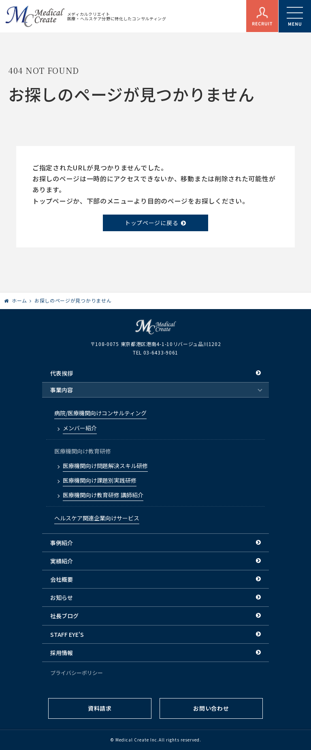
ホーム (19, 300)
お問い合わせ (211, 708)
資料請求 (100, 708)
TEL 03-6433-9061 (155, 352)
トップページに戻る (151, 223)
